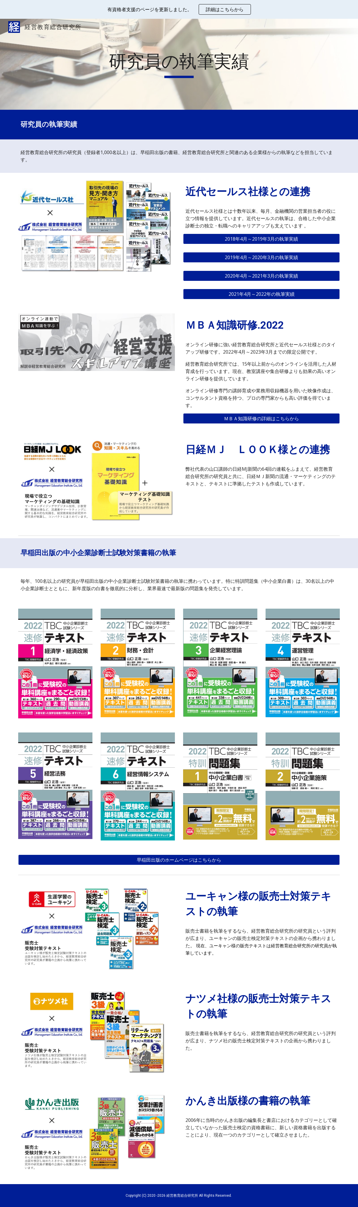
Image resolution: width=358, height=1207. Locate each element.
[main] (179, 64)
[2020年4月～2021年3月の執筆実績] (261, 276)
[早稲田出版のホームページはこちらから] (179, 860)
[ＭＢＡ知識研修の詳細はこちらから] (261, 418)
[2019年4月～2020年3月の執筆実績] (261, 257)
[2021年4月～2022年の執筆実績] (261, 294)
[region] (179, 9)
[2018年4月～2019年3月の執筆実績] (261, 239)
